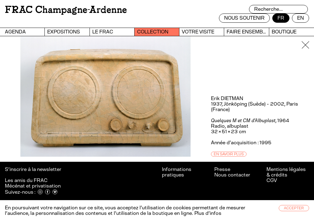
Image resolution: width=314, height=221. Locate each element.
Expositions (63, 32)
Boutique (284, 32)
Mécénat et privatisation (33, 186)
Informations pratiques (176, 172)
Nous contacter (232, 175)
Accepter (294, 208)
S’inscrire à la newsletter (33, 169)
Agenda (15, 32)
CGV (271, 180)
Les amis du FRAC (26, 180)
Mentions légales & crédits (286, 172)
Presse (222, 169)
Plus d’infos (207, 213)
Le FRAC (102, 32)
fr (281, 18)
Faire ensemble (248, 32)
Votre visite (198, 32)
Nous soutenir (244, 18)
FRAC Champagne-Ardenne (66, 9)
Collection (152, 32)
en (300, 18)
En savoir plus (229, 154)
